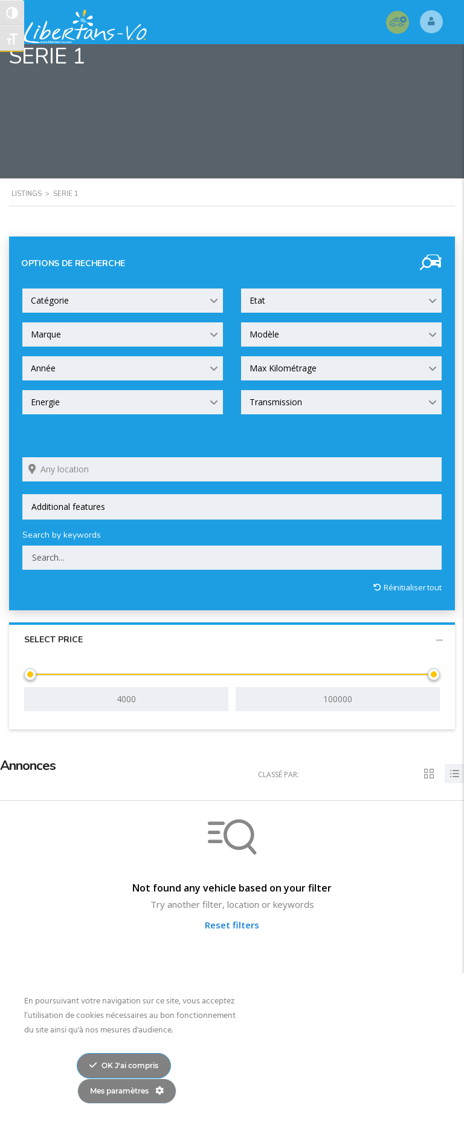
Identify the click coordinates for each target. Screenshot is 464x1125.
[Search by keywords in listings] (232, 558)
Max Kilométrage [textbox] (283, 368)
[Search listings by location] (232, 469)
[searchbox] (232, 507)
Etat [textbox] (257, 300)
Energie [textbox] (45, 402)
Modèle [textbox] (264, 334)
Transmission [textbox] (276, 402)
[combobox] (122, 301)
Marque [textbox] (46, 334)
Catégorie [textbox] (50, 300)
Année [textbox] (43, 368)
